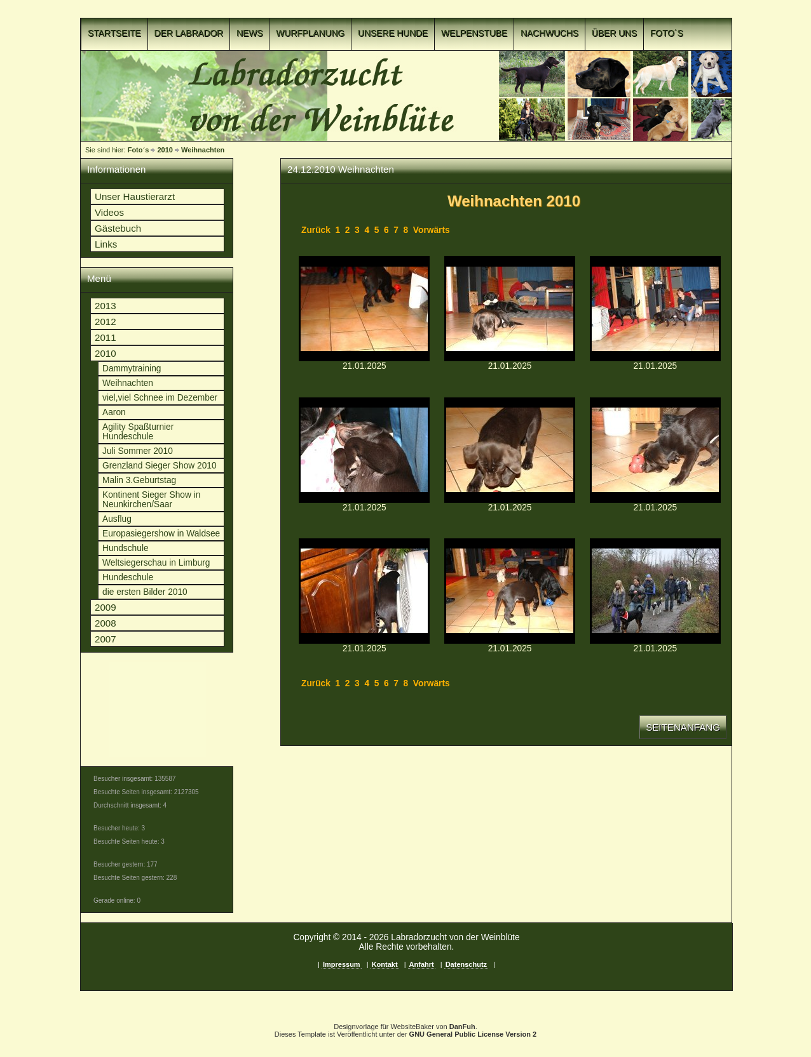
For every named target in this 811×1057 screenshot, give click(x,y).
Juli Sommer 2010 (137, 451)
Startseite (114, 33)
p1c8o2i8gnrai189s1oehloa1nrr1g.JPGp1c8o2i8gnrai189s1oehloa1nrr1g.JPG (655, 450)
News (249, 33)
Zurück (316, 230)
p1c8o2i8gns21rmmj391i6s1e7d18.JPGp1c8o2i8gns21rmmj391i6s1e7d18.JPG (364, 591)
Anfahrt (421, 964)
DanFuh (462, 1026)
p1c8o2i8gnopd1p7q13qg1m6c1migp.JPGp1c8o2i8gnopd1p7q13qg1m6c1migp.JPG (655, 308)
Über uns (614, 33)
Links (106, 244)
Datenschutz (466, 964)
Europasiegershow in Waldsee (161, 533)
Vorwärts (431, 230)
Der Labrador (189, 33)
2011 (105, 337)
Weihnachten (202, 150)
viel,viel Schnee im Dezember (159, 397)
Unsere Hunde (393, 33)
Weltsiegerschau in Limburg (156, 563)
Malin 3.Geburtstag (139, 480)
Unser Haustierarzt (135, 196)
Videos (109, 212)
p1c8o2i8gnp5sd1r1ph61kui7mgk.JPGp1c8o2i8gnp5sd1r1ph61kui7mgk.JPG (364, 450)
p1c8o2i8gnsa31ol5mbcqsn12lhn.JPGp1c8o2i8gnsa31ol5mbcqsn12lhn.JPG (509, 591)
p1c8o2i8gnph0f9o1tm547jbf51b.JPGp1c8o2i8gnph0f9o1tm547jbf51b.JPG (509, 450)
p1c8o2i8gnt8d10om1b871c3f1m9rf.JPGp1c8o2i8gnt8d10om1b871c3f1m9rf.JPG (655, 591)
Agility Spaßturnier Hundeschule (138, 431)
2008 (105, 623)
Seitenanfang (683, 727)
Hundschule (125, 548)
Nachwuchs (549, 33)
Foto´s (666, 33)
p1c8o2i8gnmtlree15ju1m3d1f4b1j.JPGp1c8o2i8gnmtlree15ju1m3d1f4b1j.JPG (509, 308)
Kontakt (385, 964)
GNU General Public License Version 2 (473, 1034)
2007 (105, 639)
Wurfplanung (310, 33)
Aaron (114, 412)
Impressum (341, 964)
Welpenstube (474, 33)
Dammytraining (131, 368)
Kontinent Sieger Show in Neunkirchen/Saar (151, 499)
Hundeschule (127, 577)
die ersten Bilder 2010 (144, 592)
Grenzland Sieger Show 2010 (159, 465)
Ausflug (117, 519)
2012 (105, 321)
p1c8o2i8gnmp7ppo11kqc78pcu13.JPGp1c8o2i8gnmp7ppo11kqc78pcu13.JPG (364, 308)
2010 (164, 150)
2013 (105, 305)
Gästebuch (118, 228)
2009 (105, 607)
